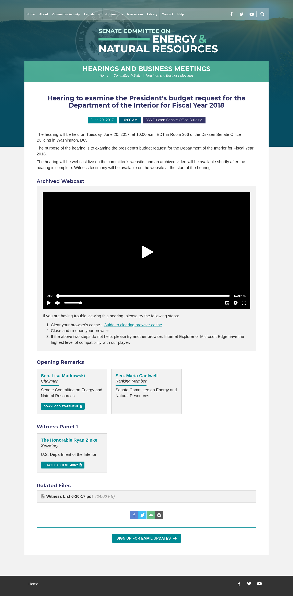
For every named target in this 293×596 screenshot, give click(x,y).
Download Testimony (61, 465)
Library (152, 14)
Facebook (134, 515)
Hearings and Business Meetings (146, 68)
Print (159, 515)
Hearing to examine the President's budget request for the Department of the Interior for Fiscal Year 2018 (146, 101)
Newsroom (135, 14)
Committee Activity (66, 14)
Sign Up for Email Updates (146, 538)
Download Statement (61, 406)
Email (151, 515)
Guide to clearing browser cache (133, 325)
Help (180, 14)
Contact (167, 14)
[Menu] (262, 14)
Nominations (114, 14)
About (43, 14)
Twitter (142, 515)
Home (30, 14)
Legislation (92, 14)
